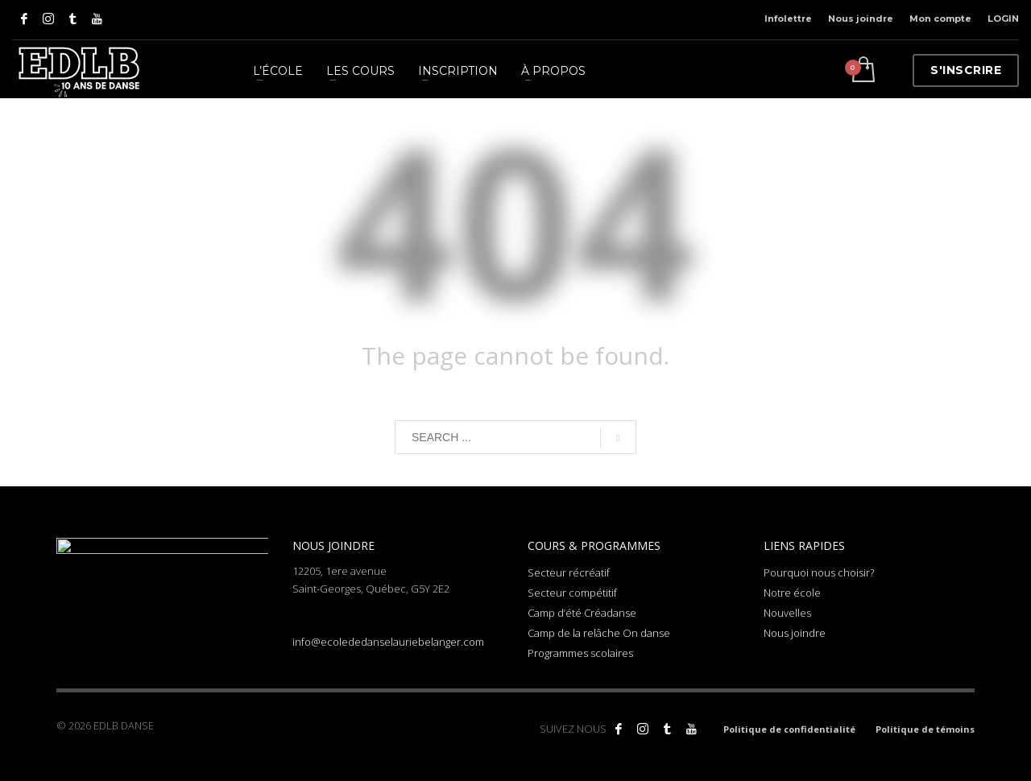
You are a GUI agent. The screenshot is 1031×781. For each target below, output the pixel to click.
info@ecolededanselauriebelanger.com (388, 641)
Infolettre (788, 18)
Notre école (792, 592)
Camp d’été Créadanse (582, 612)
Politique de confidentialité (789, 729)
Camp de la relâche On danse (599, 633)
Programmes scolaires (580, 653)
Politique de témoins (925, 729)
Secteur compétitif (572, 592)
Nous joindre (860, 18)
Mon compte (940, 18)
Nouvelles (787, 612)
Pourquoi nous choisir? (819, 572)
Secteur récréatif (569, 572)
